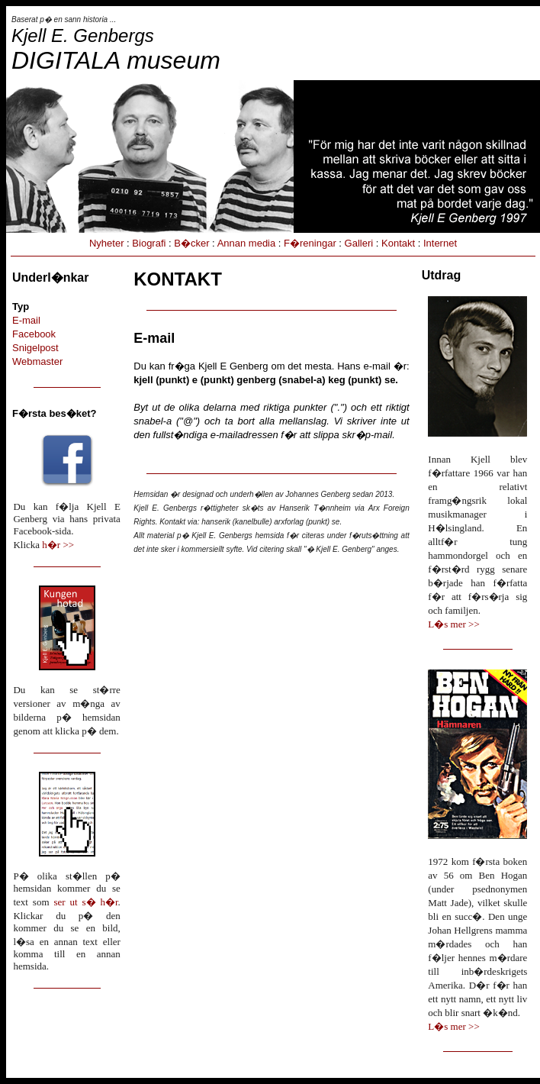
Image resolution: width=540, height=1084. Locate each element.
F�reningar (310, 243)
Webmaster (37, 361)
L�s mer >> (453, 624)
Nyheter (106, 243)
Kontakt (398, 243)
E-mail (26, 320)
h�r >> (58, 544)
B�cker (191, 243)
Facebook (34, 334)
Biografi (149, 243)
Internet (440, 243)
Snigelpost (35, 347)
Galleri (359, 243)
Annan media (246, 243)
